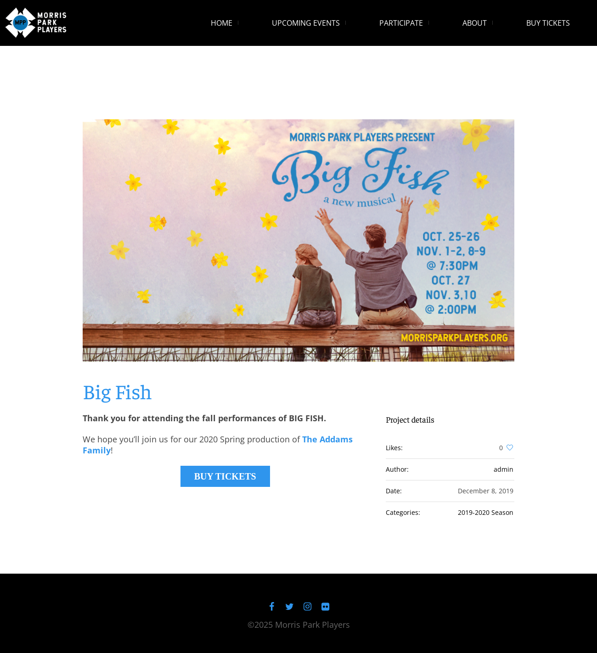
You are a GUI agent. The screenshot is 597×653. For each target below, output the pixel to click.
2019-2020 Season (485, 512)
